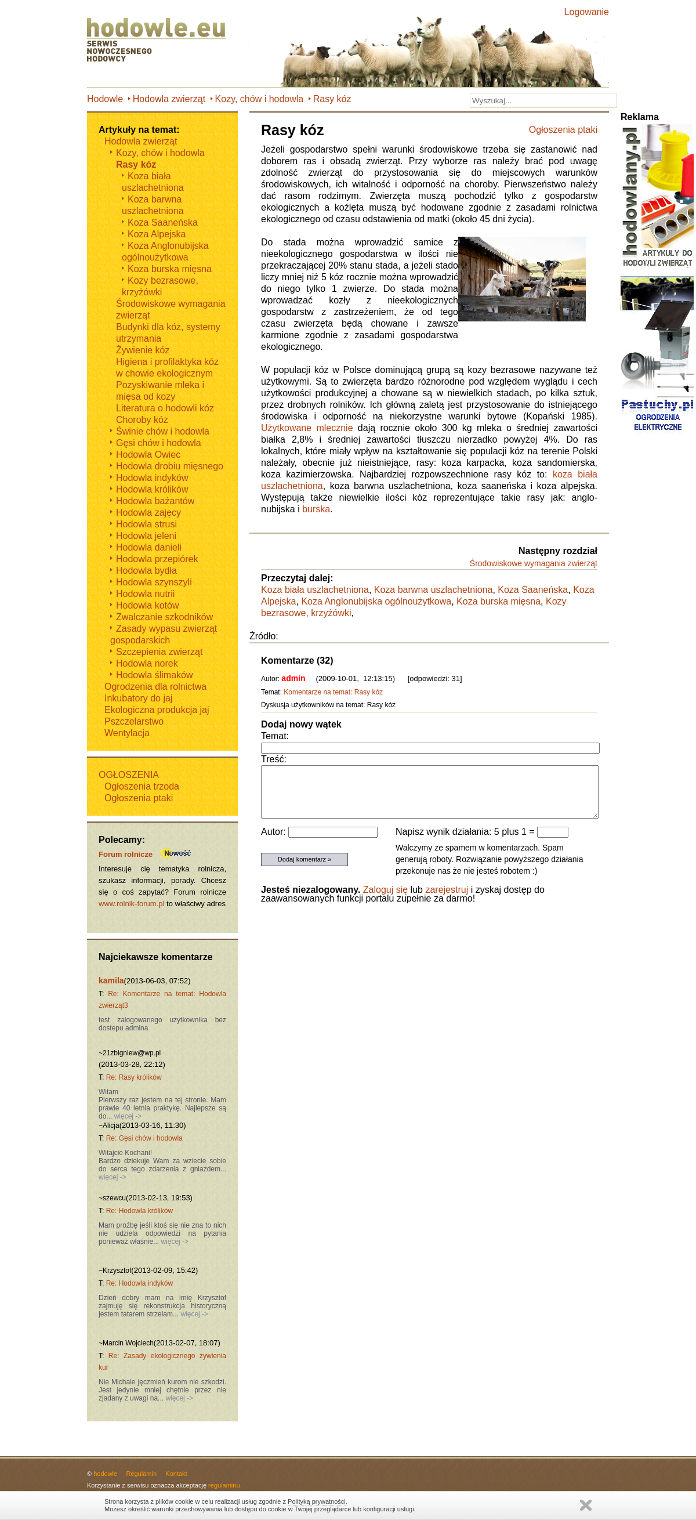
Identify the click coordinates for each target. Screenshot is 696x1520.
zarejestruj (446, 890)
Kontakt (176, 1473)
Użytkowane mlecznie (307, 428)
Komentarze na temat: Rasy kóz (333, 692)
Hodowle (105, 99)
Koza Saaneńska (533, 590)
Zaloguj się (385, 890)
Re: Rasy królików (134, 1077)
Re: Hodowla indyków (139, 1283)
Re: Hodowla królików (139, 1211)
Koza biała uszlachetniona (315, 590)
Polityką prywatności (317, 1501)
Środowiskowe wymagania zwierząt (533, 563)
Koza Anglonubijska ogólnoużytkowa (376, 601)
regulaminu (224, 1485)
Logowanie (586, 12)
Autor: (274, 832)
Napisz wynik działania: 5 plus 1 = (466, 832)
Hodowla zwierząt (169, 99)
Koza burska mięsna (498, 601)
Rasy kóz (332, 99)
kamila (111, 980)
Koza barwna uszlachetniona (433, 590)
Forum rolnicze (126, 854)
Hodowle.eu (159, 41)
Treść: (274, 759)
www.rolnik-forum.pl (131, 903)
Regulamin (141, 1473)
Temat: (275, 736)
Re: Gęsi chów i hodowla (144, 1138)
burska (316, 509)
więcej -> (127, 1116)
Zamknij (586, 1505)
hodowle (105, 1473)
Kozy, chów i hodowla (259, 99)
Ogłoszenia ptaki (563, 130)
